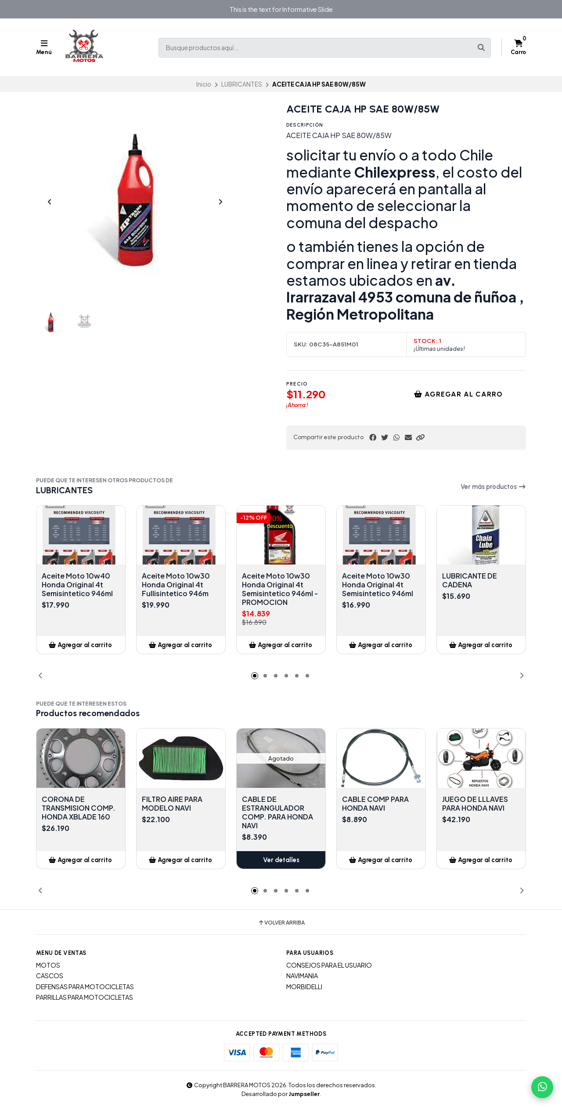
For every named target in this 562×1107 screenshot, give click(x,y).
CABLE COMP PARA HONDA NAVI (375, 803)
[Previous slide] (49, 201)
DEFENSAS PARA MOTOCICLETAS (85, 986)
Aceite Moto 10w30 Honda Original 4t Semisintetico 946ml (377, 585)
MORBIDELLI (304, 986)
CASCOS (49, 975)
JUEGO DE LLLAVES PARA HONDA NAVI (475, 803)
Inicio (203, 84)
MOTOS (48, 965)
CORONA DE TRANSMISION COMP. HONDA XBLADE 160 (78, 808)
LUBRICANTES (241, 84)
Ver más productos (493, 487)
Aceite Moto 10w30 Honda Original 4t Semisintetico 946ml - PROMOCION (280, 589)
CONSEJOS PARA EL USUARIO (329, 965)
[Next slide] (220, 201)
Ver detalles (281, 860)
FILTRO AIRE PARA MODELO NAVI (172, 803)
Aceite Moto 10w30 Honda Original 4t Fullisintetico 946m (176, 585)
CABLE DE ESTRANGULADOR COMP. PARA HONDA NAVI (277, 812)
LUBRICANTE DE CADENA (469, 580)
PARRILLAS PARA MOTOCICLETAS (84, 997)
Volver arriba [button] (281, 922)
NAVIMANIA (302, 975)
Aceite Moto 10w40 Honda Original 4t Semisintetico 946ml (77, 585)
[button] (420, 437)
